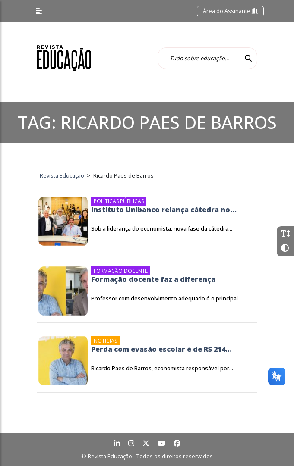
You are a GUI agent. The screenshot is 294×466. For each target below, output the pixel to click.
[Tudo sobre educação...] (199, 58)
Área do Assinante (230, 11)
